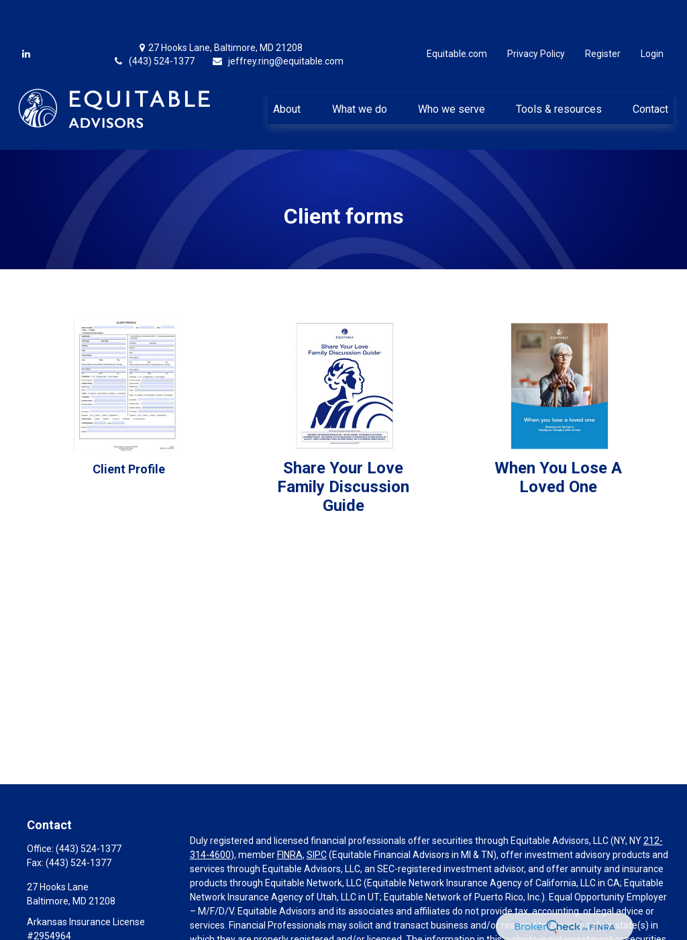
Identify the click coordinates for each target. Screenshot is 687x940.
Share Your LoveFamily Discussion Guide (343, 446)
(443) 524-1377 (153, 20)
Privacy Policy (536, 13)
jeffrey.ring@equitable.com (277, 20)
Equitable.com (457, 13)
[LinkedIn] (26, 13)
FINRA (290, 814)
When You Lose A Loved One (558, 437)
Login (652, 13)
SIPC (317, 814)
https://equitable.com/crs (244, 927)
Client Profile (129, 429)
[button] (287, 68)
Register (603, 13)
